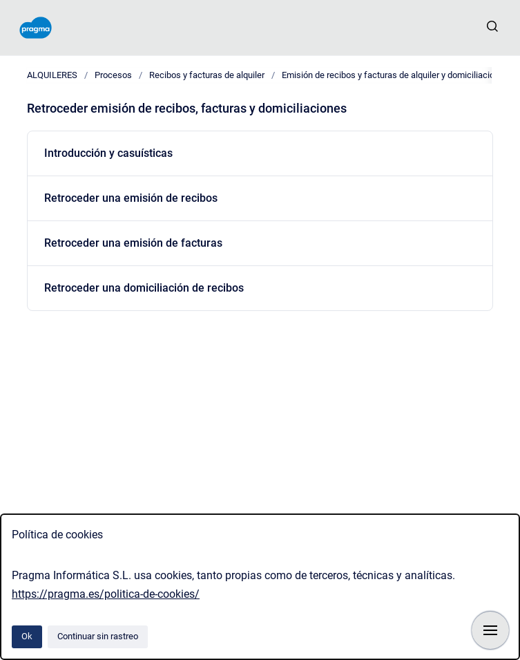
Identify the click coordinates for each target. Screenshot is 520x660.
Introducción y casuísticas (108, 153)
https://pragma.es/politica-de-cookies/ (106, 594)
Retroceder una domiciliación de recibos (144, 287)
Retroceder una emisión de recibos (131, 198)
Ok (26, 636)
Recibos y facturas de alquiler (206, 75)
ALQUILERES (52, 75)
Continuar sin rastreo (97, 636)
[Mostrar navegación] (490, 630)
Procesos (113, 75)
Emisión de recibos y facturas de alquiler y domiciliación (390, 75)
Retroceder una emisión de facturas (133, 242)
